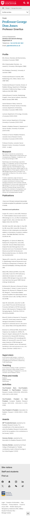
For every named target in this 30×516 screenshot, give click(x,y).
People (8, 8)
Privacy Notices (13, 504)
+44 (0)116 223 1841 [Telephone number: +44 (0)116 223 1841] (16, 43)
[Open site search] (24, 3)
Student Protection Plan (8, 511)
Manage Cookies (6, 513)
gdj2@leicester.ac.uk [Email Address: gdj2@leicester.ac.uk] (13, 46)
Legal (3, 502)
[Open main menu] (28, 3)
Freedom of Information (12, 502)
